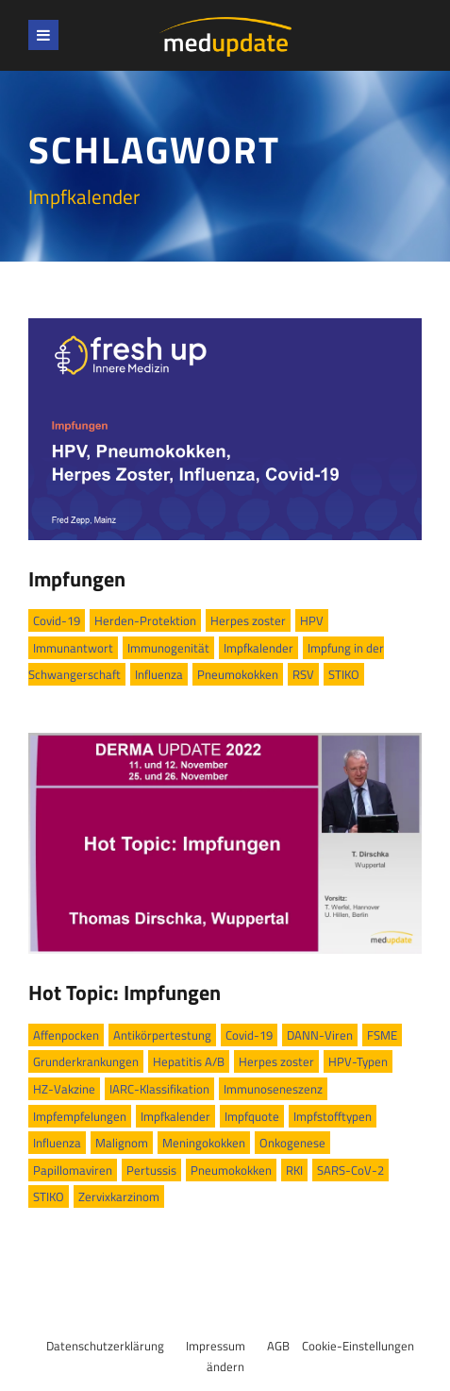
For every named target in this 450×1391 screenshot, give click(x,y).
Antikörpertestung (162, 1035)
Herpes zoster (248, 620)
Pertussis (151, 1170)
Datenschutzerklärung (105, 1345)
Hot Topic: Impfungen (124, 992)
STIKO (343, 674)
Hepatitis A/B (189, 1061)
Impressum (215, 1345)
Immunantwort (73, 647)
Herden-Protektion (145, 620)
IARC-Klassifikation (159, 1088)
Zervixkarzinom (118, 1196)
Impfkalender (258, 647)
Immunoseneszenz (273, 1088)
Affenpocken (66, 1035)
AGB (278, 1345)
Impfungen (76, 579)
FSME (382, 1035)
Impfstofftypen (332, 1116)
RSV (303, 674)
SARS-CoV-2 (350, 1170)
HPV (312, 620)
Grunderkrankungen (86, 1061)
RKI (294, 1170)
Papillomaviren (72, 1170)
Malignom (121, 1142)
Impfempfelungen (79, 1116)
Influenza (159, 674)
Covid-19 (56, 620)
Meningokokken (203, 1142)
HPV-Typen (358, 1061)
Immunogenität (168, 647)
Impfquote (252, 1116)
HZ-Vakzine (64, 1088)
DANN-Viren (320, 1035)
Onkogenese (292, 1142)
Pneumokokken (237, 674)
